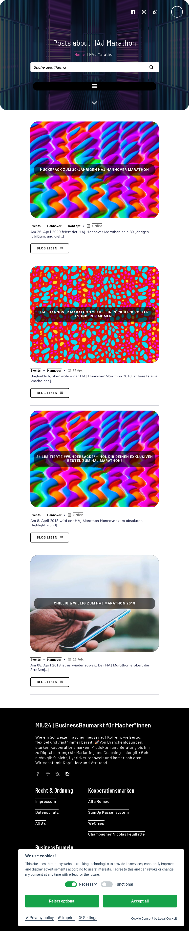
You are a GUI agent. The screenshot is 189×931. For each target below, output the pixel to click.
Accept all (140, 901)
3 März (94, 225)
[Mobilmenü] (177, 12)
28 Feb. (75, 659)
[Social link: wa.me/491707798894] (158, 12)
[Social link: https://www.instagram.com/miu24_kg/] (147, 12)
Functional (124, 884)
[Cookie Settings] (88, 917)
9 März (75, 514)
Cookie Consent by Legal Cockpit (154, 918)
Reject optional (62, 901)
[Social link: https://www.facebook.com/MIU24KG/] (136, 12)
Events (35, 226)
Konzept (74, 226)
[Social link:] (40, 773)
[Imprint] (66, 917)
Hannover (54, 226)
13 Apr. (75, 370)
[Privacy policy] (39, 917)
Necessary (88, 884)
